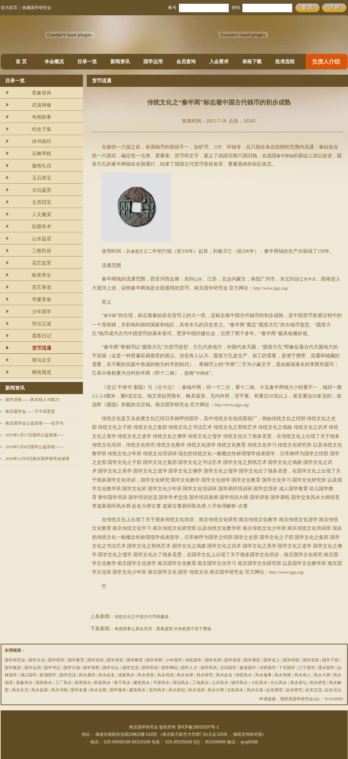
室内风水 (157, 689)
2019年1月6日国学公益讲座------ (34, 446)
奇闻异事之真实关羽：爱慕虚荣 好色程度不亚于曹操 (162, 628)
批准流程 (285, 61)
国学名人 (271, 660)
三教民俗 (41, 250)
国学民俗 (150, 667)
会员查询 (186, 61)
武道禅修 (41, 105)
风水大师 (322, 675)
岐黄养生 (41, 275)
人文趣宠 (41, 214)
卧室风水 (102, 682)
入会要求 (219, 61)
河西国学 (267, 667)
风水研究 (204, 675)
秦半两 (110, 315)
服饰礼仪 (41, 165)
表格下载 (252, 61)
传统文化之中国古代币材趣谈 (141, 616)
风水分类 (215, 689)
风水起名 (106, 675)
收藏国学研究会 (36, 7)
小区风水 (259, 682)
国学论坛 (110, 667)
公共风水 (220, 682)
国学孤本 (118, 689)
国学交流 (130, 667)
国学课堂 (252, 660)
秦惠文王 (139, 251)
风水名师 (185, 675)
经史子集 (41, 129)
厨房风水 (83, 682)
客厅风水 (122, 682)
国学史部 (311, 660)
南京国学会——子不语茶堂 (30, 411)
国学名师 (213, 660)
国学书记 (52, 667)
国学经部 (291, 660)
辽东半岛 (307, 279)
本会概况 (54, 61)
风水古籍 (98, 689)
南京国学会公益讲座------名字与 (34, 423)
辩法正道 (41, 323)
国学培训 (95, 660)
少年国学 (41, 311)
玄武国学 (228, 667)
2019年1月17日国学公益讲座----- (34, 435)
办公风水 (278, 682)
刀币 (217, 147)
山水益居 (41, 238)
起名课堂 (274, 689)
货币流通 (41, 348)
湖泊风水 (180, 682)
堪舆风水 (43, 682)
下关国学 (287, 667)
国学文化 (36, 660)
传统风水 (243, 675)
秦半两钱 (285, 155)
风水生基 (255, 689)
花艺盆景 (41, 263)
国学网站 (169, 667)
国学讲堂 (115, 660)
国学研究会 (15, 660)
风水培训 (165, 675)
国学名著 (78, 689)
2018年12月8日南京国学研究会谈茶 (37, 458)
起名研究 (294, 689)
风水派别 (176, 689)
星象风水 (24, 682)
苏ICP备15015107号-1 (198, 727)
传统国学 (193, 660)
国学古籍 (71, 667)
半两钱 (202, 373)
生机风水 (235, 689)
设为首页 (9, 7)
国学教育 (76, 660)
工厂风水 (63, 682)
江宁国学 (306, 667)
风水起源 (39, 689)
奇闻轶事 (41, 117)
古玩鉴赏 (41, 190)
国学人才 (189, 667)
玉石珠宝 (41, 178)
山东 (198, 279)
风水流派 (196, 689)
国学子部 (330, 660)
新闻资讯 (120, 61)
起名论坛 (333, 689)
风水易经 (87, 675)
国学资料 (91, 667)
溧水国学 (326, 667)
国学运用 (153, 61)
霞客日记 (41, 336)
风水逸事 (263, 675)
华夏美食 (41, 299)
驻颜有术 (41, 226)
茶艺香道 (41, 287)
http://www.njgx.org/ (270, 288)
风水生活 (20, 689)
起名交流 (313, 689)
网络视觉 (41, 372)
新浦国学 (48, 675)
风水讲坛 (298, 682)
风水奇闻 (282, 675)
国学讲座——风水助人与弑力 (32, 399)
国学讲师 (154, 660)
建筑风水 (141, 682)
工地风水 (200, 682)
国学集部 (13, 667)
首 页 (21, 61)
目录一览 (87, 61)
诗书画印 (41, 141)
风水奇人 (302, 675)
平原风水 (161, 682)
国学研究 (56, 660)
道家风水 (126, 675)
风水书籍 (59, 689)
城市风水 (239, 682)
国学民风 (209, 667)
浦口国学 (28, 675)
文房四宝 (41, 202)
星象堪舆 (41, 92)
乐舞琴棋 (41, 153)
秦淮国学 (247, 667)
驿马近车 (41, 360)
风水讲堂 (145, 675)
